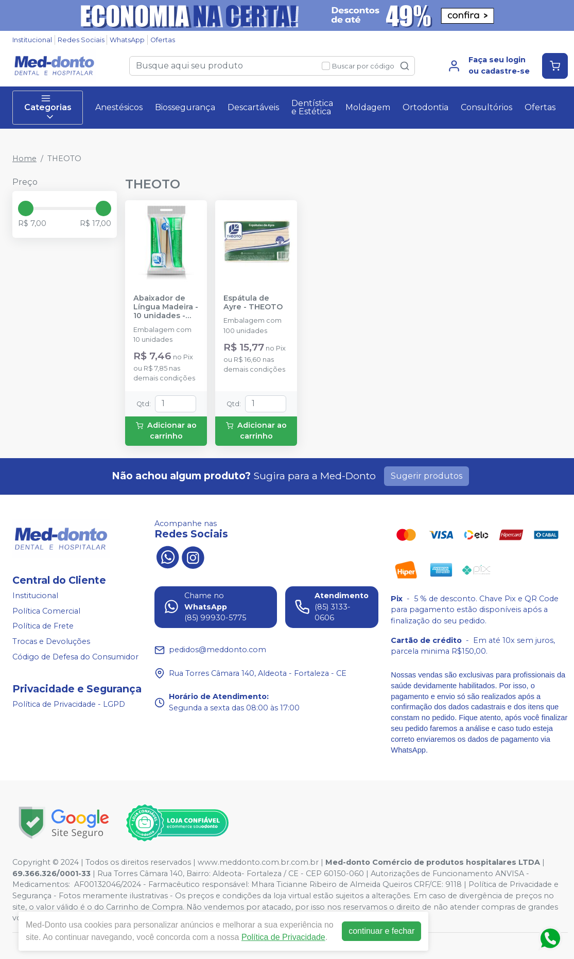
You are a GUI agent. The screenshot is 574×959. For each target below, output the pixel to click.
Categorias (48, 107)
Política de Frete (43, 626)
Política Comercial (46, 611)
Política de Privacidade (283, 937)
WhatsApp (127, 40)
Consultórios (486, 107)
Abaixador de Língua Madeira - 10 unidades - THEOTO (165, 307)
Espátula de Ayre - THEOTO (253, 302)
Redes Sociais (81, 40)
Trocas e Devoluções (51, 641)
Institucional (32, 40)
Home (24, 158)
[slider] (25, 208)
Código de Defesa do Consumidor (75, 656)
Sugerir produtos (426, 476)
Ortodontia (425, 107)
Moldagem (367, 107)
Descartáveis (253, 107)
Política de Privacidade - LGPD (68, 704)
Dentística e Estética (312, 107)
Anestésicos (119, 107)
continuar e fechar (381, 931)
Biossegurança (185, 107)
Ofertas (162, 40)
